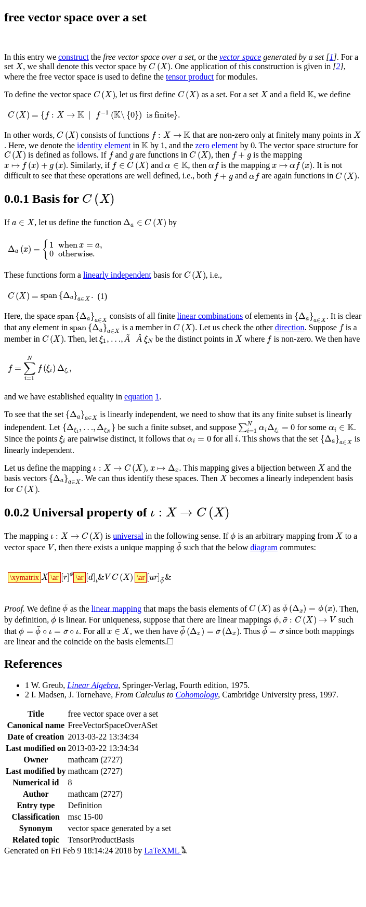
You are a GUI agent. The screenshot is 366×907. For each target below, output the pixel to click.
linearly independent (117, 274)
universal (128, 536)
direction (290, 327)
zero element (216, 145)
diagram (263, 547)
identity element (104, 145)
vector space (240, 57)
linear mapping (116, 608)
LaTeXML (165, 850)
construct (73, 57)
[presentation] (19, 66)
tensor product (190, 76)
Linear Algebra (92, 685)
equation (138, 396)
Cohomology (197, 694)
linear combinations (210, 316)
